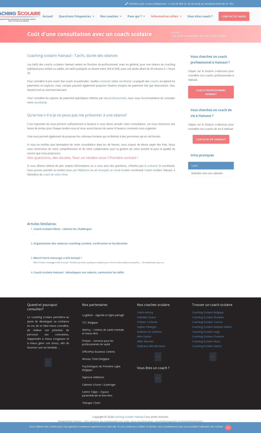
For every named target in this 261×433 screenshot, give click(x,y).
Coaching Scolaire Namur (207, 346)
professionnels (117, 98)
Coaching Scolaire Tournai (207, 322)
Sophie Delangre (146, 327)
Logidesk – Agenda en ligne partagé (103, 315)
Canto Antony (145, 312)
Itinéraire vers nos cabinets (207, 173)
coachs (154, 81)
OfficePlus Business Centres (98, 351)
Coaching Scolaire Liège (206, 331)
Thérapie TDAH (91, 403)
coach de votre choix (55, 174)
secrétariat (125, 81)
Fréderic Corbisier (147, 322)
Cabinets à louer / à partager (99, 384)
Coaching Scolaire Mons (206, 341)
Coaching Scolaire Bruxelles (208, 317)
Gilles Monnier (145, 341)
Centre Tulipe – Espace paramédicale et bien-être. (97, 393)
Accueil (175, 32)
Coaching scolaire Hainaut (128, 417)
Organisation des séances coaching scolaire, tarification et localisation (80, 243)
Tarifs (194, 165)
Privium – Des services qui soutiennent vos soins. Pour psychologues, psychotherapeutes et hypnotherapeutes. (138, 421)
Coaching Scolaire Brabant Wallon (212, 327)
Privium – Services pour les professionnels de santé (97, 342)
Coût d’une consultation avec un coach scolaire (198, 35)
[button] (92, 16)
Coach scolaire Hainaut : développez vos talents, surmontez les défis (79, 272)
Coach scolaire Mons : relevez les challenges (63, 229)
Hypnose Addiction (93, 377)
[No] (256, 427)
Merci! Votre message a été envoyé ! (58, 258)
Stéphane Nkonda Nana (151, 346)
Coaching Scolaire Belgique (208, 312)
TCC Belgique (90, 322)
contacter (105, 81)
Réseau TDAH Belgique (95, 359)
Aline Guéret (144, 336)
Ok (228, 427)
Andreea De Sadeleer (149, 331)
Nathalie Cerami (146, 317)
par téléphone (81, 170)
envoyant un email (109, 170)
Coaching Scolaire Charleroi (208, 336)
